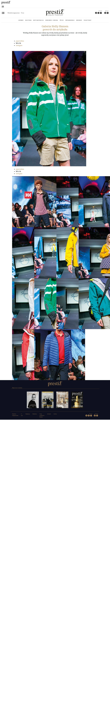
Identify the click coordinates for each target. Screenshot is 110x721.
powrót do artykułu (55, 29)
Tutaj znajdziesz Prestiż (41, 415)
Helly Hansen (55, 26)
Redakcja (27, 414)
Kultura (28, 20)
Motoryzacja (38, 20)
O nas (22, 13)
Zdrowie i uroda (51, 20)
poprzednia (20, 41)
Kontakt (49, 414)
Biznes (21, 20)
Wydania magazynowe (14, 13)
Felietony (87, 20)
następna (19, 45)
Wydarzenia (70, 20)
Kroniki (79, 20)
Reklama (35, 414)
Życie (62, 20)
